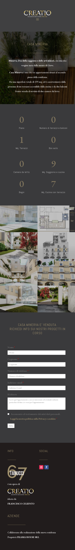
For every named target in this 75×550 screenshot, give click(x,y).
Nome (11, 347)
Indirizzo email (16, 382)
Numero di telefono (18, 370)
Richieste (12, 394)
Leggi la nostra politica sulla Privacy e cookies (33, 418)
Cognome (13, 359)
